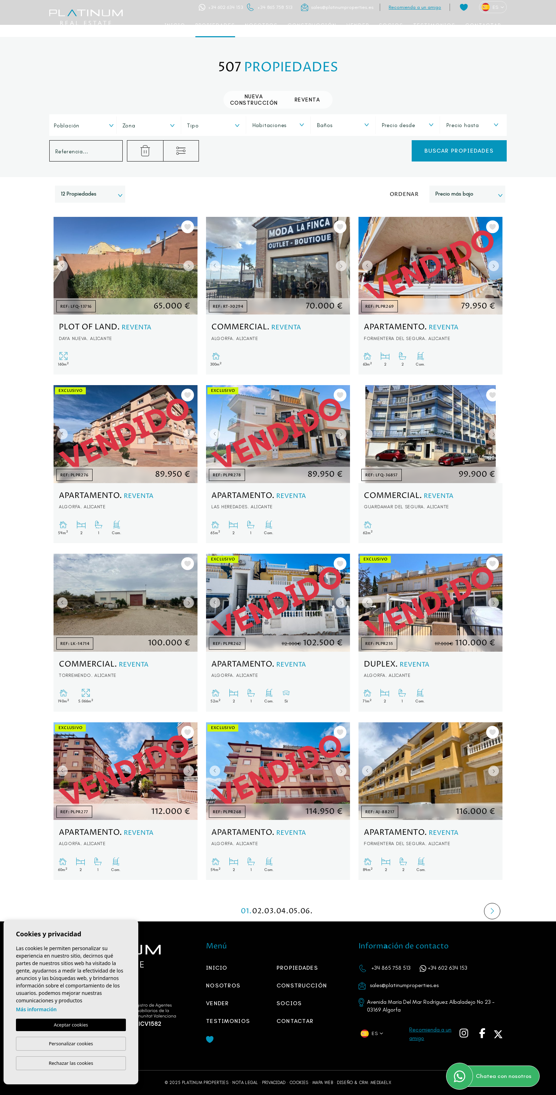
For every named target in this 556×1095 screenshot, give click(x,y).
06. (306, 911)
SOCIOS (391, 25)
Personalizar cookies (71, 1043)
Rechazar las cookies (71, 1063)
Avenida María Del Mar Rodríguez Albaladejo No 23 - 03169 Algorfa (431, 1005)
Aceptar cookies (71, 1025)
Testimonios (434, 25)
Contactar (483, 25)
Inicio (175, 25)
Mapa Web (322, 1082)
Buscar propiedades (459, 150)
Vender (357, 25)
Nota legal (245, 1082)
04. (282, 911)
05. (294, 911)
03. (270, 911)
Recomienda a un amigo (415, 7)
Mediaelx (381, 1082)
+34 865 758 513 (275, 7)
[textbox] (85, 126)
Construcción (312, 25)
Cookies (299, 1082)
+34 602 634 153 (225, 7)
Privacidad (274, 1082)
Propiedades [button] (215, 25)
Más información (36, 1009)
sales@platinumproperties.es (342, 7)
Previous (61, 266)
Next (190, 266)
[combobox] (83, 125)
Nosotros (261, 25)
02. (258, 911)
